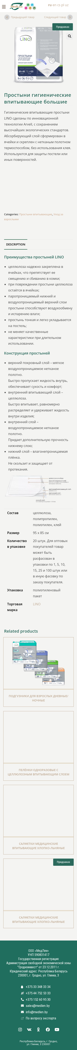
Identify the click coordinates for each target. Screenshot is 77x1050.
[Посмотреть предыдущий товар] (7, 17)
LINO (36, 604)
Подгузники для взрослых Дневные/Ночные (38, 698)
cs (58, 5)
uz (66, 5)
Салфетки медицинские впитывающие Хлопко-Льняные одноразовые (38, 921)
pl (62, 5)
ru (50, 5)
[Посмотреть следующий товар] (70, 17)
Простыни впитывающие (35, 214)
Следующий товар (55, 17)
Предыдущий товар (22, 17)
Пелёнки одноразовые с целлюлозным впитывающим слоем (38, 772)
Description (15, 244)
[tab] (38, 244)
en (54, 5)
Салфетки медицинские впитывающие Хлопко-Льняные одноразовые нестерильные (38, 848)
